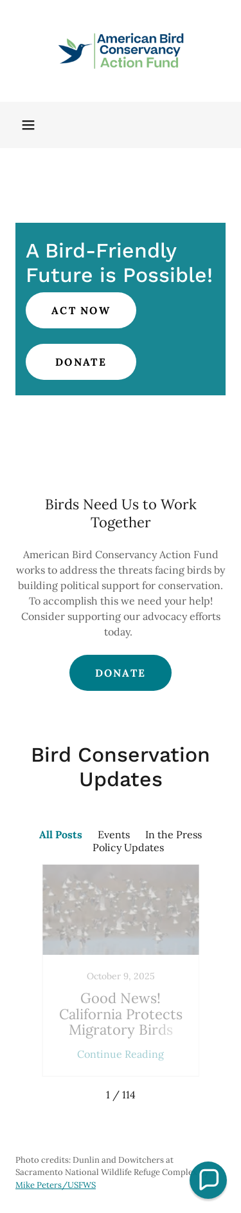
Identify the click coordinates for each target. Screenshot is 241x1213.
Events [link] (114, 834)
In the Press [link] (173, 834)
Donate (81, 361)
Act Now (81, 310)
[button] (28, 125)
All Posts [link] (60, 834)
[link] (121, 50)
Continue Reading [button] (120, 1054)
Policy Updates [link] (128, 847)
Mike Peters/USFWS (55, 1185)
